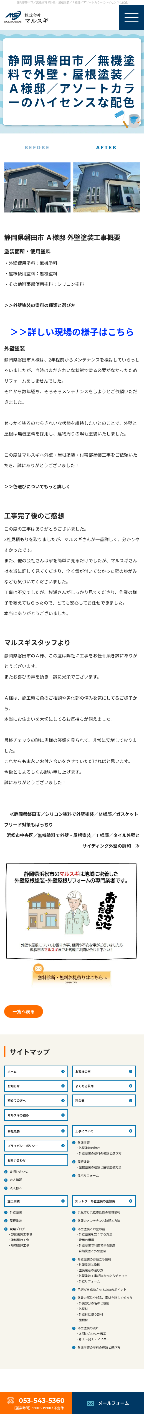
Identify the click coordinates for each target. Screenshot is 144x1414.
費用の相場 (86, 1239)
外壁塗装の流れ (89, 1147)
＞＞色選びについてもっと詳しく (37, 486)
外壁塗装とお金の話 (91, 1229)
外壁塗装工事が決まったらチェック (103, 1275)
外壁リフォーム (89, 1281)
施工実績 (13, 1201)
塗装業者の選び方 (91, 1270)
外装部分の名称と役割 (94, 1303)
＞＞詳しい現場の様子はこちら (72, 331)
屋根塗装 (84, 1161)
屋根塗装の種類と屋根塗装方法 (100, 1167)
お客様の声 (83, 1071)
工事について (84, 1131)
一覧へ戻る (23, 1011)
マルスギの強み (18, 1115)
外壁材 (83, 1308)
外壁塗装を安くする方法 (95, 1234)
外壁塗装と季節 (89, 1264)
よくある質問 (84, 1086)
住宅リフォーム (88, 1175)
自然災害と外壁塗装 (92, 1251)
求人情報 (16, 1179)
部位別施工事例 (21, 1234)
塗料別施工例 (20, 1239)
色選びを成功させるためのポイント (102, 1289)
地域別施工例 (20, 1245)
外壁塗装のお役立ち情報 (94, 1259)
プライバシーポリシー (22, 1145)
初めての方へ (16, 1100)
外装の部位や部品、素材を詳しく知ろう (105, 1297)
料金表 (80, 1100)
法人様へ (16, 1188)
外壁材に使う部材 (91, 1314)
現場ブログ (17, 1229)
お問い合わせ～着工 (92, 1333)
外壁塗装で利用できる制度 (97, 1245)
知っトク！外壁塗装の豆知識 (95, 1201)
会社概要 (13, 1131)
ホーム (12, 1071)
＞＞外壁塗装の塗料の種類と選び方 (39, 305)
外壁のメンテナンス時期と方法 (99, 1220)
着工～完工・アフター (94, 1339)
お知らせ (13, 1086)
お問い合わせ (19, 1171)
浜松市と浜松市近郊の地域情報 (99, 1212)
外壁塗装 (84, 1142)
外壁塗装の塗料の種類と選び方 (100, 1153)
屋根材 (83, 1320)
